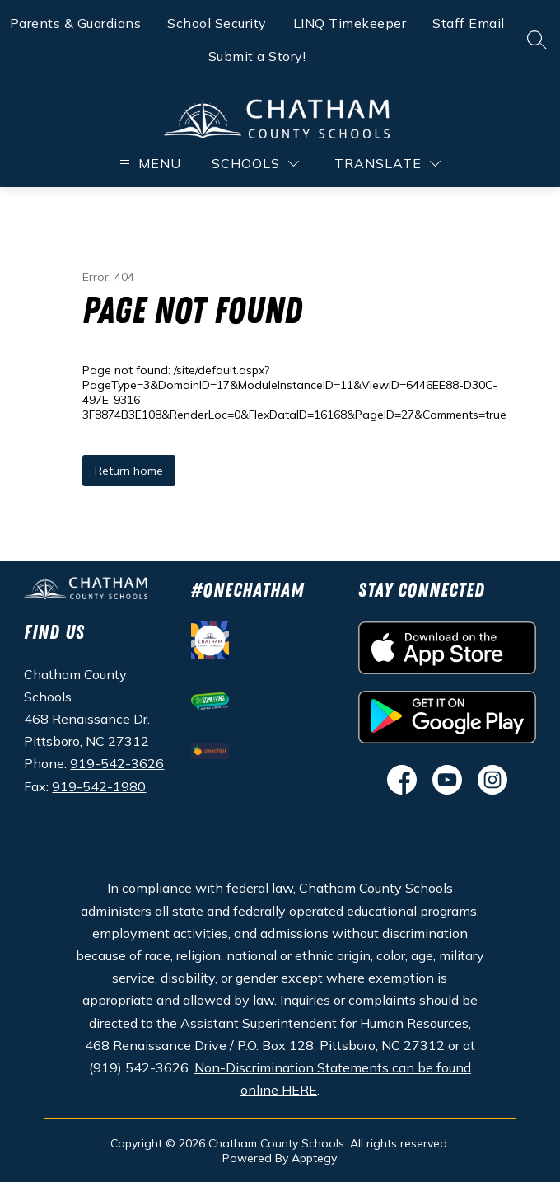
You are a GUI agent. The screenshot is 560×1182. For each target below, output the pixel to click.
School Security (217, 23)
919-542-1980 (99, 786)
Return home (129, 470)
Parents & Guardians (76, 23)
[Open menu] (148, 163)
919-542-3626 (117, 763)
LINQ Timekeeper (350, 23)
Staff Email (468, 23)
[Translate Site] (387, 163)
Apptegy (314, 1158)
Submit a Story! (257, 56)
